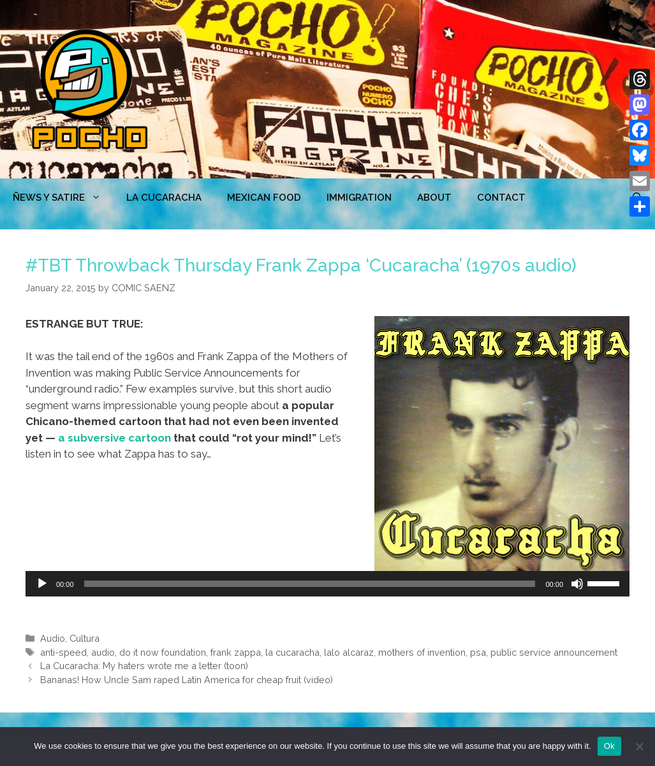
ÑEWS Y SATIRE (63, 197)
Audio (52, 638)
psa (478, 652)
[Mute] (577, 583)
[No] (639, 746)
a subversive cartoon (114, 437)
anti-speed (63, 652)
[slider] (310, 584)
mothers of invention (422, 652)
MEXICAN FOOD (264, 197)
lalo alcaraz (349, 652)
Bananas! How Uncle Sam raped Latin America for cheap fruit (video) (186, 679)
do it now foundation (162, 652)
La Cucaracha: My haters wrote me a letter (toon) (144, 665)
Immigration (359, 197)
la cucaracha (292, 652)
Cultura (84, 638)
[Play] (42, 583)
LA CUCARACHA (164, 197)
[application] (327, 583)
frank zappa (235, 652)
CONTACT (501, 197)
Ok (609, 746)
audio (103, 652)
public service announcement (553, 652)
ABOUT (434, 197)
